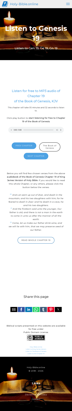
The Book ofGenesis (49, 147)
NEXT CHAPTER (36, 156)
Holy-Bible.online (24, 4)
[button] (13, 309)
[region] (36, 77)
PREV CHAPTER (24, 146)
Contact (36, 399)
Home (36, 390)
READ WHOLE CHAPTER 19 (36, 240)
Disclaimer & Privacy (36, 394)
